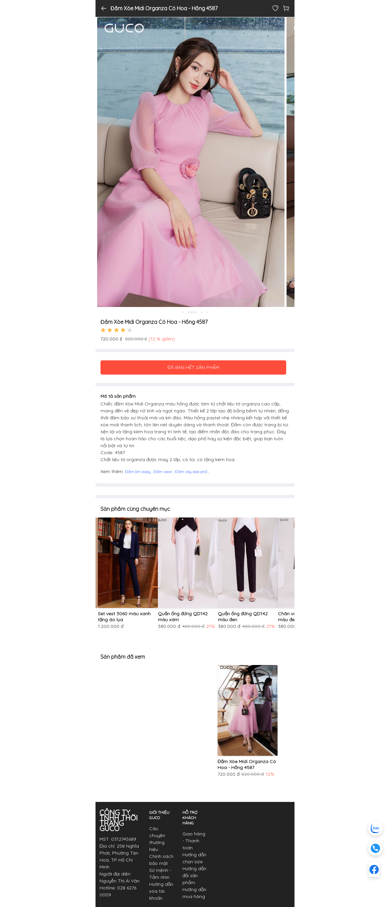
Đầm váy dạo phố (191, 471)
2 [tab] (192, 312)
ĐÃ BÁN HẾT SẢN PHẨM (193, 367)
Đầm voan (163, 471)
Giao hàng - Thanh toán (193, 841)
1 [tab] (183, 312)
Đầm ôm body (138, 471)
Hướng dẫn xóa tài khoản (161, 891)
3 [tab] (202, 312)
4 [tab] (207, 312)
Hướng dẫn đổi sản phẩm (194, 875)
